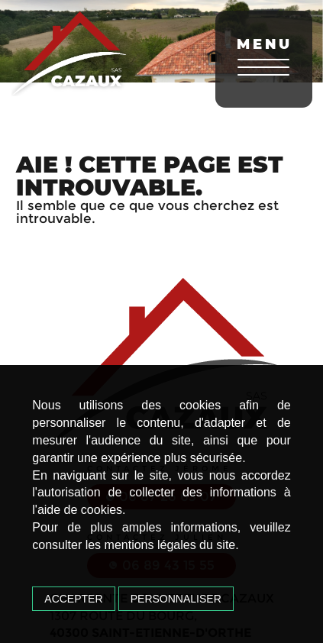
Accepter (73, 599)
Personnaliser (176, 599)
